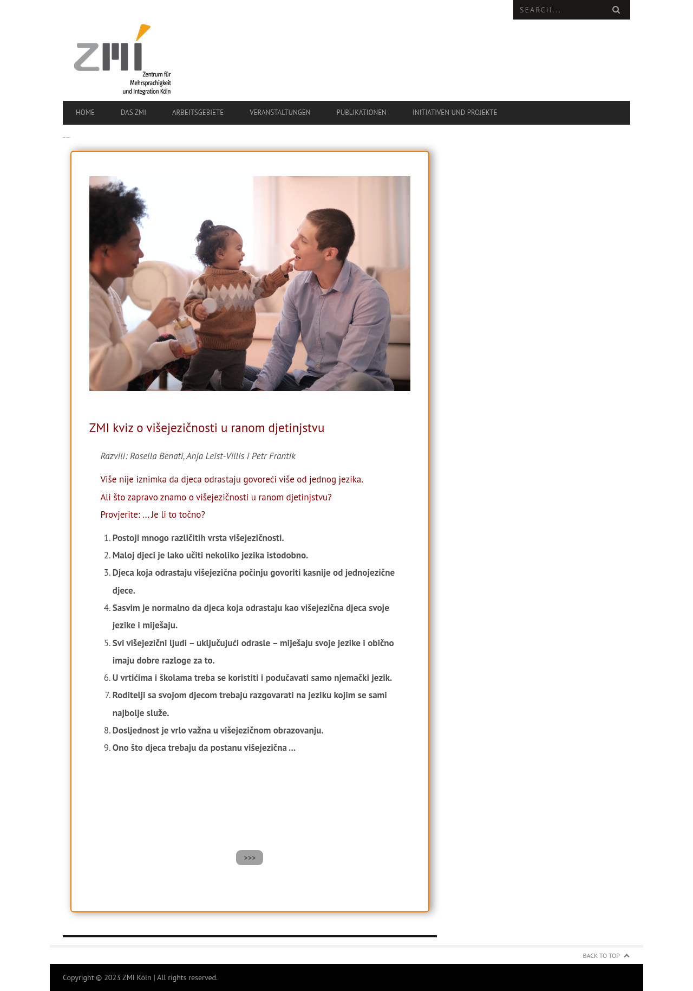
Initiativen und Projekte (455, 112)
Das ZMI (133, 112)
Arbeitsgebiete (198, 112)
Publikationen (361, 112)
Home (85, 112)
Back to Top (601, 955)
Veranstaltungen (280, 112)
